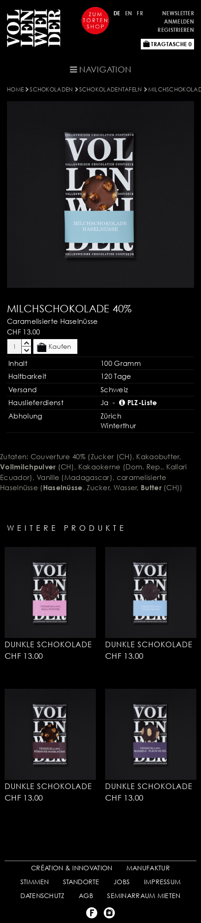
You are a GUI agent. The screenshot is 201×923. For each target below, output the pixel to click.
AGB (86, 895)
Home (15, 89)
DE (116, 13)
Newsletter (178, 13)
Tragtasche (167, 44)
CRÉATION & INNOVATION (71, 868)
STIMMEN (34, 882)
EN (128, 13)
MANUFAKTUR (148, 868)
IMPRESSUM (162, 882)
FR (140, 13)
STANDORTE (81, 882)
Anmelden (179, 21)
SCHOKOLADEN (51, 89)
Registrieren (175, 29)
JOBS (121, 882)
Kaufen (54, 347)
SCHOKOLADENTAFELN (110, 89)
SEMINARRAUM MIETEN (143, 895)
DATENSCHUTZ (42, 895)
